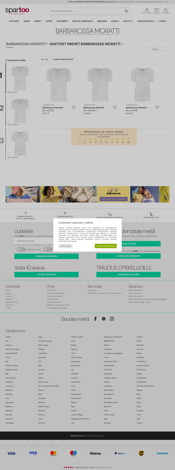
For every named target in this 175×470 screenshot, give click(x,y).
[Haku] (126, 11)
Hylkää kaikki (65, 246)
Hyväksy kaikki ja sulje (106, 246)
